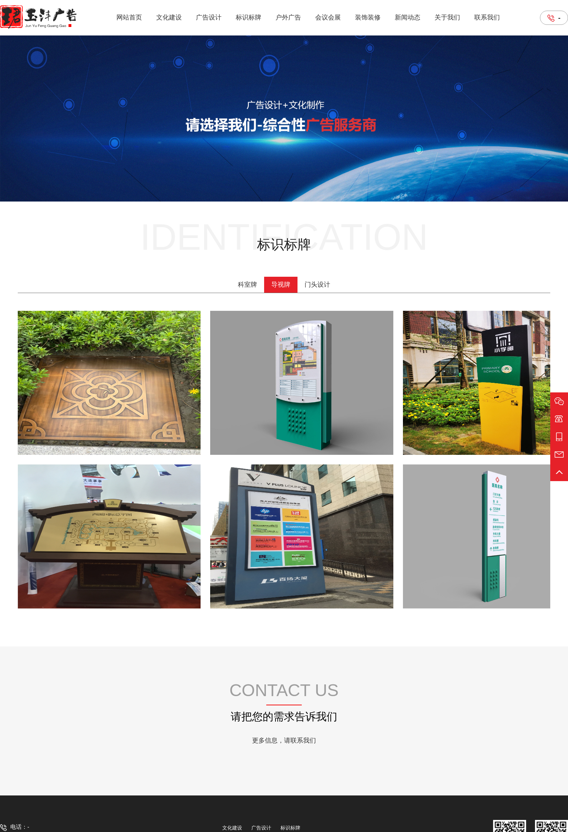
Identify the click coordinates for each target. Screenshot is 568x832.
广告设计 (209, 17)
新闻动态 (407, 17)
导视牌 (280, 284)
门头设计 (317, 284)
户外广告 (288, 17)
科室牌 (247, 284)
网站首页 (129, 17)
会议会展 (328, 17)
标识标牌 (248, 17)
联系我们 (487, 17)
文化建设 (169, 17)
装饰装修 (368, 17)
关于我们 (447, 17)
